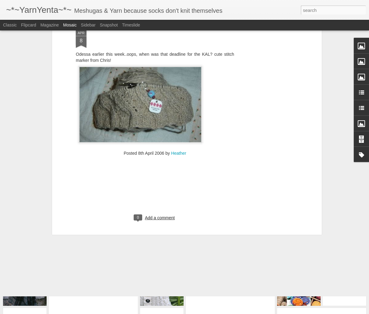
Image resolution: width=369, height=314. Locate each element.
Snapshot (109, 25)
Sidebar (88, 25)
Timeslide (131, 25)
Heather (178, 119)
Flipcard (28, 25)
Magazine (49, 25)
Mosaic (69, 25)
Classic (10, 25)
